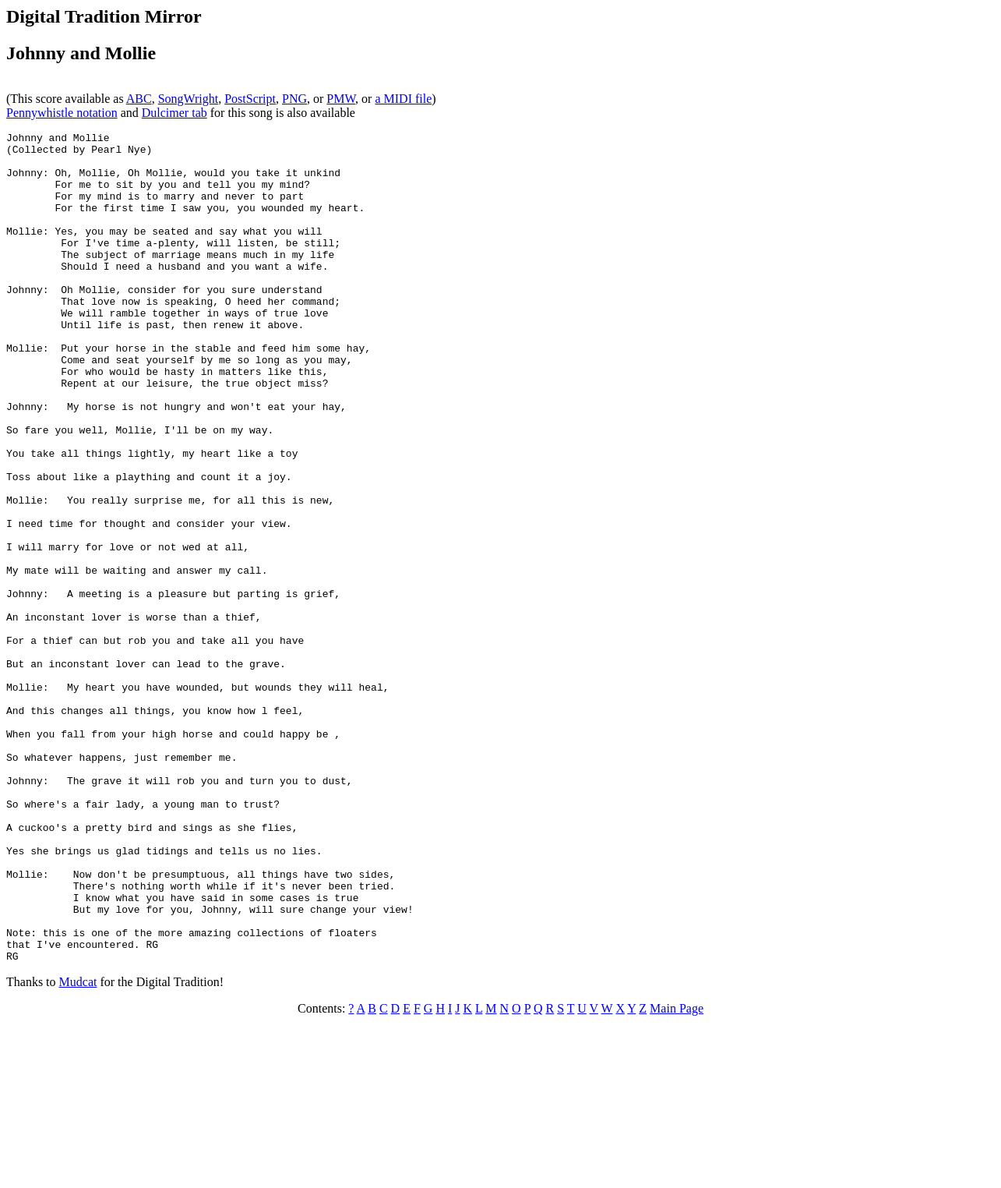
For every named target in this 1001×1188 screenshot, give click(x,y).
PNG (294, 98)
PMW (340, 98)
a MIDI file (403, 98)
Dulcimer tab (174, 112)
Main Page (676, 1174)
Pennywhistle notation (62, 112)
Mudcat (78, 1147)
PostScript (250, 98)
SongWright (188, 98)
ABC (139, 98)
